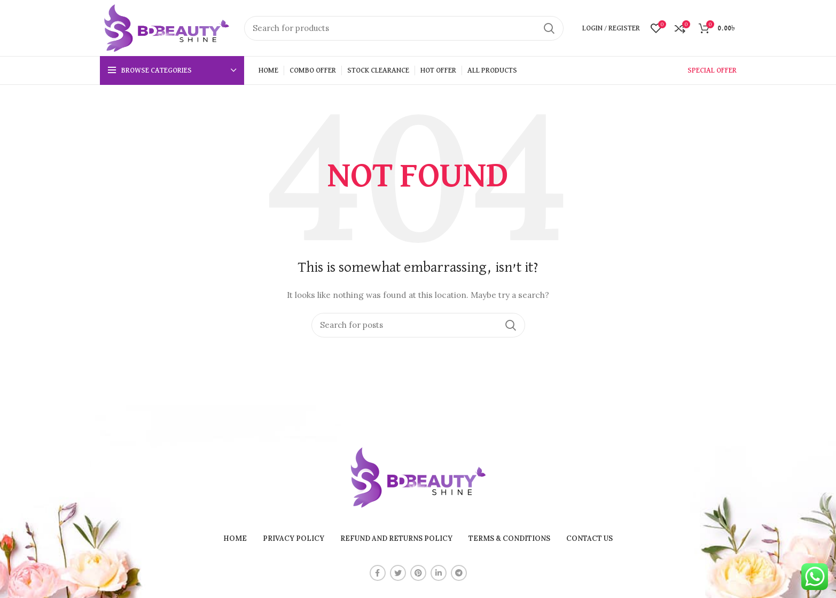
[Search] (404, 28)
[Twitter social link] (398, 573)
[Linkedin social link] (439, 573)
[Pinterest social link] (418, 573)
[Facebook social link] (378, 573)
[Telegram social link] (459, 573)
